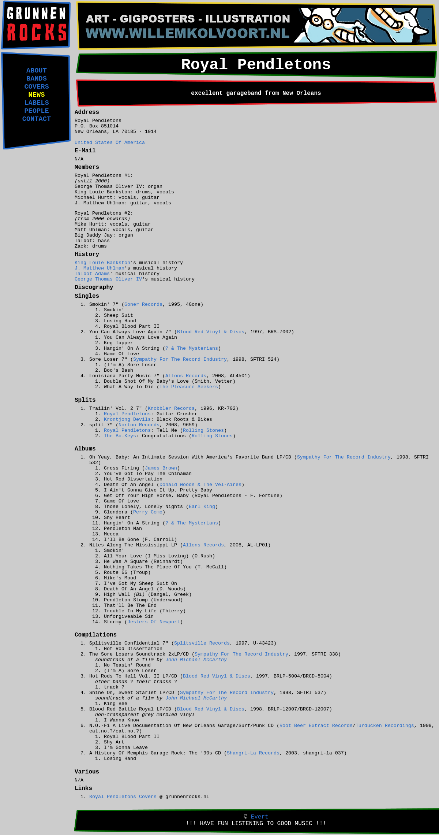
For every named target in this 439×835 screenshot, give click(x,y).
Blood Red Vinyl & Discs (210, 332)
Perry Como (147, 512)
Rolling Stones (203, 430)
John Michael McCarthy (196, 660)
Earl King (202, 506)
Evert (260, 817)
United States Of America (110, 142)
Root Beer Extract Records (316, 725)
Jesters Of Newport (153, 622)
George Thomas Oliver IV (108, 279)
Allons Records (185, 376)
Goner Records (143, 304)
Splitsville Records (202, 643)
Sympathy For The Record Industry (180, 359)
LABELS (36, 103)
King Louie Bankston (102, 263)
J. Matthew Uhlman (99, 268)
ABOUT (36, 71)
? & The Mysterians (191, 348)
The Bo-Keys (120, 436)
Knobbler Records (171, 408)
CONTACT (36, 119)
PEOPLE (36, 111)
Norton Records (139, 425)
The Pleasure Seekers (189, 387)
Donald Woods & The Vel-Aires (200, 484)
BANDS (36, 79)
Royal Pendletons (127, 414)
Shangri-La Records (253, 753)
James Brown (161, 468)
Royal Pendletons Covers (123, 796)
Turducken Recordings (385, 725)
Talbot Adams (92, 274)
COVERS (36, 87)
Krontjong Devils (127, 419)
